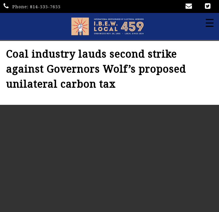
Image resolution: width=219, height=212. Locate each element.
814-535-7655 (45, 6)
